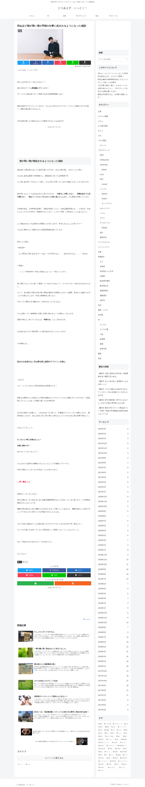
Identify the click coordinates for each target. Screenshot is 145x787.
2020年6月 (113, 525)
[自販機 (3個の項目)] (118, 755)
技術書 (102, 339)
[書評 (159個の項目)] (100, 724)
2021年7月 (113, 467)
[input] (113, 59)
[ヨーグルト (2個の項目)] (112, 767)
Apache (104, 194)
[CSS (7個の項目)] (126, 733)
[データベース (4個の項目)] (111, 745)
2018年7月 (113, 637)
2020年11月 (113, 501)
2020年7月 (113, 520)
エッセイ (103, 324)
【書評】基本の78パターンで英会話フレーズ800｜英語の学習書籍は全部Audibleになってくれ (113, 411)
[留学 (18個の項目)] (126, 730)
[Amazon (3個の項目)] (102, 758)
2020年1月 (113, 549)
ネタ (99, 136)
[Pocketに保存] (60, 63)
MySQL (104, 228)
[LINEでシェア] (73, 63)
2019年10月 (113, 564)
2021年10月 (113, 453)
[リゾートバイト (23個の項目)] (123, 727)
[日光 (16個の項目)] (106, 733)
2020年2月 (113, 545)
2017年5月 (113, 704)
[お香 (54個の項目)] (126, 724)
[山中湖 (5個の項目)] (115, 742)
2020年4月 (113, 535)
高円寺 (102, 300)
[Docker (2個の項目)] (109, 764)
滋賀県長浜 (104, 291)
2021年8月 (113, 462)
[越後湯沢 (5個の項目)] (124, 739)
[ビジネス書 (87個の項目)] (107, 724)
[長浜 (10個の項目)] (112, 733)
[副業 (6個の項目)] (125, 736)
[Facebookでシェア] (36, 63)
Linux (102, 174)
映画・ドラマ (103, 310)
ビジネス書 (104, 329)
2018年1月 (113, 666)
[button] (85, 63)
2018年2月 (113, 661)
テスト (102, 218)
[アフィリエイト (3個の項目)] (103, 761)
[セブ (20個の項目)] (113, 730)
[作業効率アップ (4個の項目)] (123, 745)
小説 (101, 334)
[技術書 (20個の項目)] (107, 730)
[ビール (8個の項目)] (119, 733)
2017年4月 (113, 709)
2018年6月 (113, 641)
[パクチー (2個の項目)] (113, 770)
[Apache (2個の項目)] (125, 764)
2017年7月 (113, 695)
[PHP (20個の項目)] (100, 730)
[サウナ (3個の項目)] (125, 755)
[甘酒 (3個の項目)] (109, 758)
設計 (101, 232)
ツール (102, 213)
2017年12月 (113, 671)
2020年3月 (113, 540)
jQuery (104, 169)
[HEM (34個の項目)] (101, 727)
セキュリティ (105, 208)
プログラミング (104, 150)
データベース (105, 223)
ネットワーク (107, 203)
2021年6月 (113, 472)
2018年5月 (113, 646)
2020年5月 (113, 530)
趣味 (99, 353)
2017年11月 (113, 675)
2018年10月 (113, 622)
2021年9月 (113, 457)
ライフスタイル (104, 242)
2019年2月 (113, 603)
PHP (101, 179)
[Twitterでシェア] (23, 63)
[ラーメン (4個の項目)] (108, 751)
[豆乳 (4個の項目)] (126, 748)
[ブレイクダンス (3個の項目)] (123, 761)
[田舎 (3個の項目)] (100, 755)
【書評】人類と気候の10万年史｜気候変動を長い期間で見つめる (113, 375)
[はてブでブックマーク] (48, 63)
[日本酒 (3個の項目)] (115, 758)
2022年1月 (113, 438)
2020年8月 (113, 515)
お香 (99, 111)
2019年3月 (113, 598)
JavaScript (104, 165)
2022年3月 (113, 428)
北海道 (102, 266)
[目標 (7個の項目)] (101, 736)
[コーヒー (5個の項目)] (110, 739)
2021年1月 (113, 491)
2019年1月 (113, 608)
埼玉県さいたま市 (106, 271)
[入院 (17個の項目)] (100, 733)
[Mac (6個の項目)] (119, 736)
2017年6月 (113, 700)
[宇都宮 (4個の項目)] (115, 751)
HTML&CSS (104, 160)
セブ (101, 262)
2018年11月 (113, 617)
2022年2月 (113, 433)
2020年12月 (113, 496)
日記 (19, 562)
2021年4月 (113, 482)
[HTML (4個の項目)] (110, 748)
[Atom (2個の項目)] (117, 764)
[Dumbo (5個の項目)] (101, 745)
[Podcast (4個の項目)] (118, 748)
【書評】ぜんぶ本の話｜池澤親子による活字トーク (113, 382)
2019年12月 (113, 554)
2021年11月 (113, 448)
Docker (104, 199)
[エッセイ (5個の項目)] (124, 742)
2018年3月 (113, 656)
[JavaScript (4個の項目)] (102, 748)
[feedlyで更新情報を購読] (35, 583)
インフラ (103, 189)
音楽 (99, 358)
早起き (25, 562)
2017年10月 (113, 680)
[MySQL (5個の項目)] (101, 739)
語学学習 (103, 349)
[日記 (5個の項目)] (117, 739)
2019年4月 (113, 593)
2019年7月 (113, 578)
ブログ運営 (102, 140)
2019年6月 (113, 583)
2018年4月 (113, 651)
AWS (102, 155)
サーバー (103, 145)
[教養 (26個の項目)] (107, 727)
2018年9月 (113, 627)
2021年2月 (113, 486)
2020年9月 (113, 511)
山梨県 (102, 276)
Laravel (104, 184)
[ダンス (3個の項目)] (111, 755)
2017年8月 (113, 690)
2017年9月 (113, 685)
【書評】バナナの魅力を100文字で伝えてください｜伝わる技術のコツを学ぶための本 (113, 392)
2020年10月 (113, 506)
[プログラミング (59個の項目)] (117, 724)
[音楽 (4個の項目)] (101, 751)
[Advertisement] (54, 141)
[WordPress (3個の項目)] (124, 758)
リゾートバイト (104, 247)
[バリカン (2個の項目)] (124, 767)
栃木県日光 (104, 286)
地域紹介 (101, 257)
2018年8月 (113, 632)
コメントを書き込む (54, 758)
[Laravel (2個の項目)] (102, 764)
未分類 (100, 315)
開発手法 (103, 237)
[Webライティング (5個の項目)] (104, 742)
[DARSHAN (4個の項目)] (124, 751)
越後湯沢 (103, 295)
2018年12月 (113, 612)
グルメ (100, 121)
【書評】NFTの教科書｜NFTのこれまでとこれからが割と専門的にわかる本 (113, 401)
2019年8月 (113, 574)
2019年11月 (113, 559)
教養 (101, 344)
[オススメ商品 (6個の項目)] (109, 736)
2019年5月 (113, 588)
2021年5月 (113, 477)
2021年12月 (113, 443)
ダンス (100, 131)
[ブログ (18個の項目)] (119, 730)
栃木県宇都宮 (105, 281)
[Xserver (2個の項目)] (102, 767)
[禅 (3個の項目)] (106, 755)
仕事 (99, 252)
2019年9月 (113, 569)
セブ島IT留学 (103, 126)
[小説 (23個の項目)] (114, 727)
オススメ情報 (103, 116)
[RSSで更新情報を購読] (73, 583)
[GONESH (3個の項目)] (113, 761)
